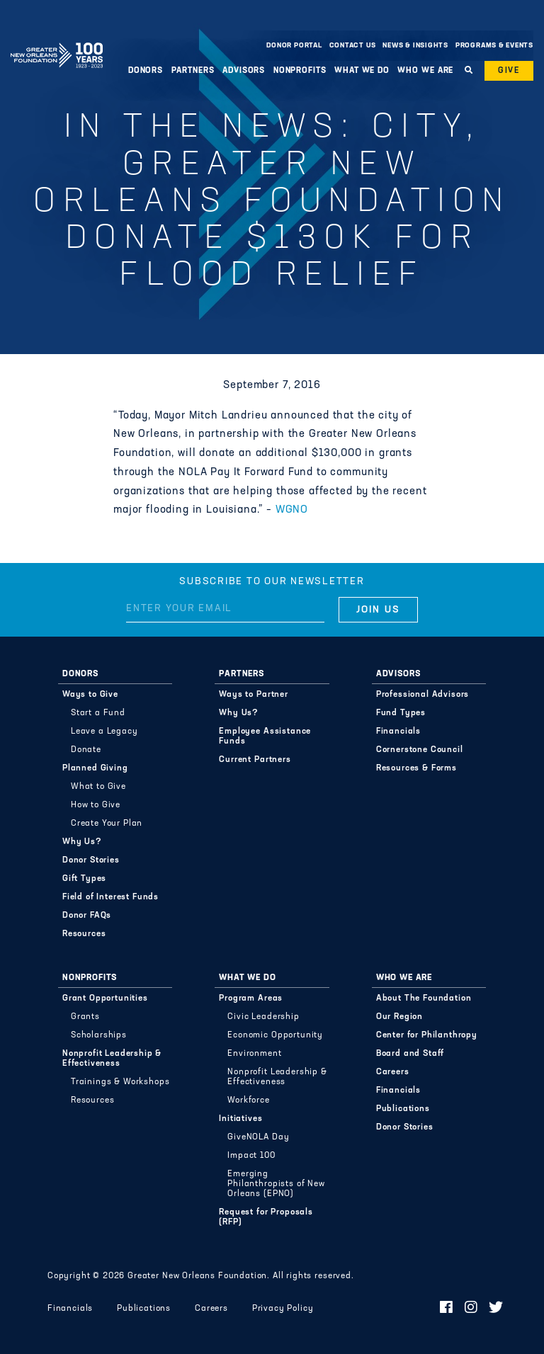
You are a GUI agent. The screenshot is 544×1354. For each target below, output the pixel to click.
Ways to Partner (253, 694)
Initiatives (240, 1119)
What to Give (98, 787)
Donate (86, 750)
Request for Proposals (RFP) (266, 1217)
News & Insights (415, 46)
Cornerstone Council (419, 750)
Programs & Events (494, 46)
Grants (85, 1017)
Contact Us (352, 46)
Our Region (399, 1017)
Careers (392, 1072)
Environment (254, 1053)
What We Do (362, 71)
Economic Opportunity (275, 1035)
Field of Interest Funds (110, 897)
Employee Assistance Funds (265, 736)
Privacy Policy (283, 1308)
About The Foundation (424, 998)
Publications (403, 1109)
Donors (145, 71)
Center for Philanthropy (426, 1035)
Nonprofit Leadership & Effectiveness (112, 1058)
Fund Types (401, 713)
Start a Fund (98, 713)
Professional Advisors (423, 694)
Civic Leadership (263, 1017)
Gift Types (84, 879)
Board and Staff (410, 1053)
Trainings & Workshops (120, 1082)
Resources (84, 934)
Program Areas (251, 998)
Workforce (248, 1100)
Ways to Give (90, 694)
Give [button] (509, 71)
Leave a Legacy (104, 731)
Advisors (243, 71)
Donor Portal (294, 46)
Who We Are (425, 71)
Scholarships (99, 1035)
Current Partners (254, 760)
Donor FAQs (86, 915)
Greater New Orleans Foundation (57, 42)
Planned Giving (95, 768)
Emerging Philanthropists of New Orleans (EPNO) (275, 1184)
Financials (398, 731)
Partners (193, 71)
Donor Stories (91, 860)
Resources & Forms (416, 768)
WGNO (292, 510)
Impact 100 (251, 1155)
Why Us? (82, 842)
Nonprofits (300, 71)
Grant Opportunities (105, 998)
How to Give (95, 805)
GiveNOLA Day (258, 1137)
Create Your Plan (106, 823)
